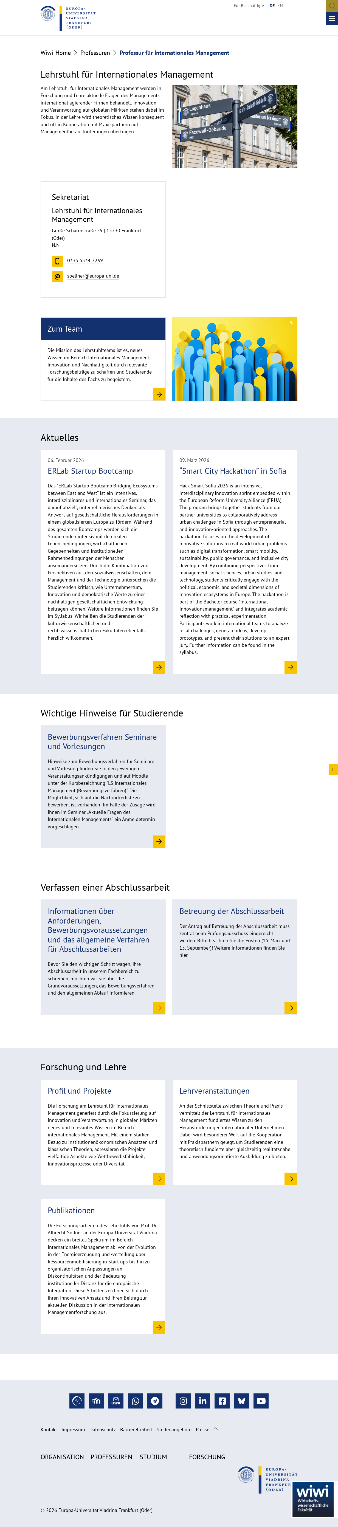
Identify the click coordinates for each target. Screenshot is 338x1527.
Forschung (207, 1457)
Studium (153, 1457)
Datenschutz (102, 1429)
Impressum (73, 1429)
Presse (202, 1429)
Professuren (95, 53)
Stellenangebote (174, 1429)
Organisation (62, 1457)
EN (280, 5)
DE (272, 5)
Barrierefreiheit (136, 1429)
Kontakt (49, 1429)
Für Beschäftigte (249, 5)
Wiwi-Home (56, 53)
